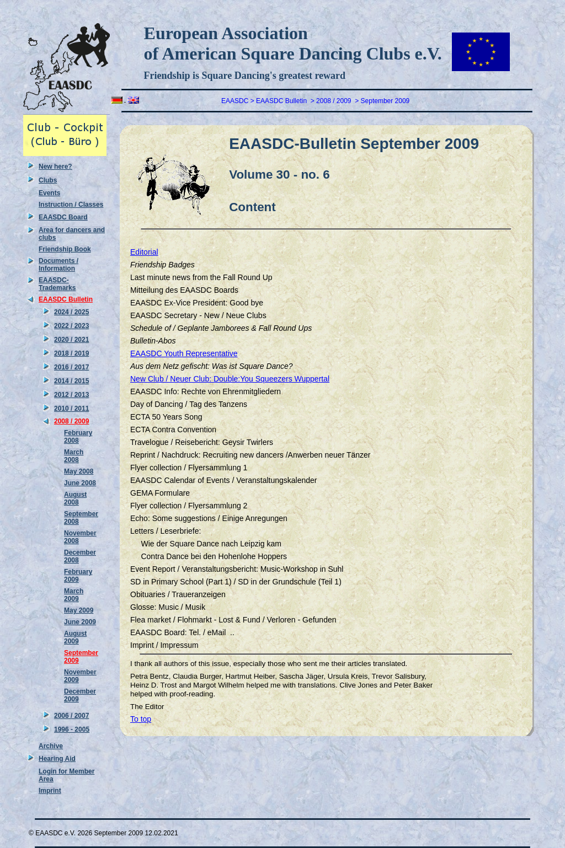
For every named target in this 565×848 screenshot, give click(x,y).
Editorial (144, 252)
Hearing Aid (57, 759)
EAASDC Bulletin (66, 299)
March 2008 (73, 456)
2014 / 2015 (71, 381)
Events (49, 193)
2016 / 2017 (71, 367)
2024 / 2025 (71, 312)
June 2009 (80, 622)
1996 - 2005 (71, 729)
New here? (55, 166)
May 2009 (78, 610)
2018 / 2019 (71, 353)
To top (140, 719)
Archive (51, 746)
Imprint (50, 791)
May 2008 (78, 471)
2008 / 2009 (71, 421)
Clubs (48, 180)
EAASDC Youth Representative (184, 353)
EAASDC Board (63, 217)
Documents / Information (58, 264)
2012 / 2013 (71, 395)
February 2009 (78, 575)
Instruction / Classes (71, 204)
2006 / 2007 (71, 716)
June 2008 (80, 483)
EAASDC (234, 101)
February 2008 (78, 436)
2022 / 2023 (71, 326)
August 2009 (75, 637)
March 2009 (73, 595)
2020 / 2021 (71, 340)
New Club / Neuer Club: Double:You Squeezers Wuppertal (229, 378)
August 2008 (75, 498)
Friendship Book (65, 249)
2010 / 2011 (71, 408)
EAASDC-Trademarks (57, 284)
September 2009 (385, 101)
